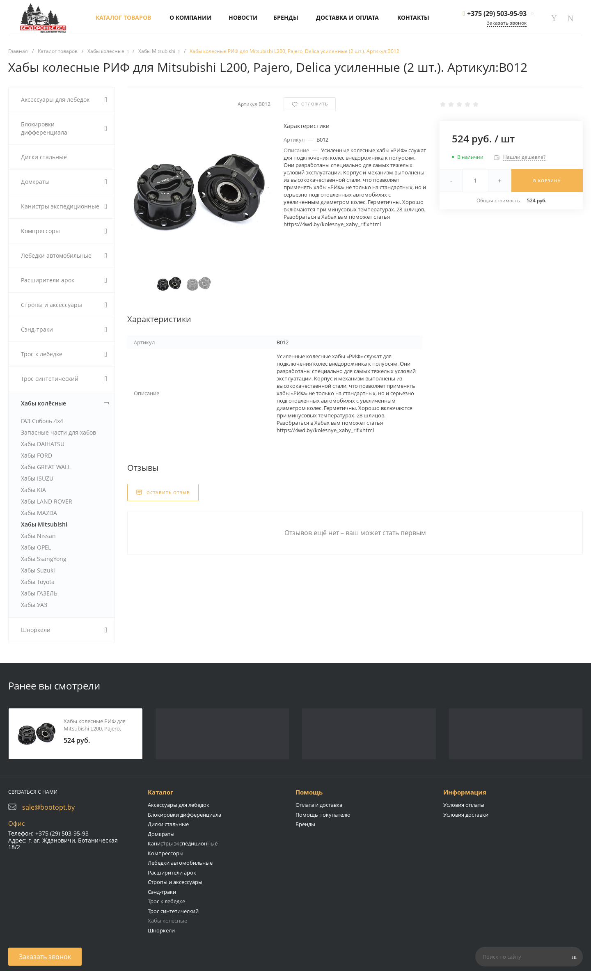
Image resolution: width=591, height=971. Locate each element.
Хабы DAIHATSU (42, 444)
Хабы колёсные (167, 920)
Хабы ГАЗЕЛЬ (39, 593)
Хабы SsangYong (43, 559)
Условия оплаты (463, 804)
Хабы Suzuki (38, 570)
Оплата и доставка (319, 804)
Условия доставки (465, 814)
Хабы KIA (33, 490)
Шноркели (161, 930)
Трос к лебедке (166, 901)
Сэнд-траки (162, 891)
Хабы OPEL (36, 547)
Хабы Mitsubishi (44, 524)
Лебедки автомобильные (180, 862)
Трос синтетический (173, 911)
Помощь (309, 792)
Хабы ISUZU (37, 478)
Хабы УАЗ (34, 605)
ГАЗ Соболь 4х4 (42, 421)
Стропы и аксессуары (175, 882)
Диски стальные (168, 824)
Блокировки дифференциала (184, 814)
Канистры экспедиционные (183, 843)
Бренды (305, 824)
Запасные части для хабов (58, 432)
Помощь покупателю (323, 814)
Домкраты (161, 834)
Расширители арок (172, 872)
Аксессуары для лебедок (178, 804)
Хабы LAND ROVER (46, 501)
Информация (464, 792)
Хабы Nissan (38, 536)
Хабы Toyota (38, 582)
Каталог (160, 792)
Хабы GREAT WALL (46, 467)
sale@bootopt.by (48, 807)
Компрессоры (165, 853)
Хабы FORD (36, 455)
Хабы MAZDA (39, 513)
